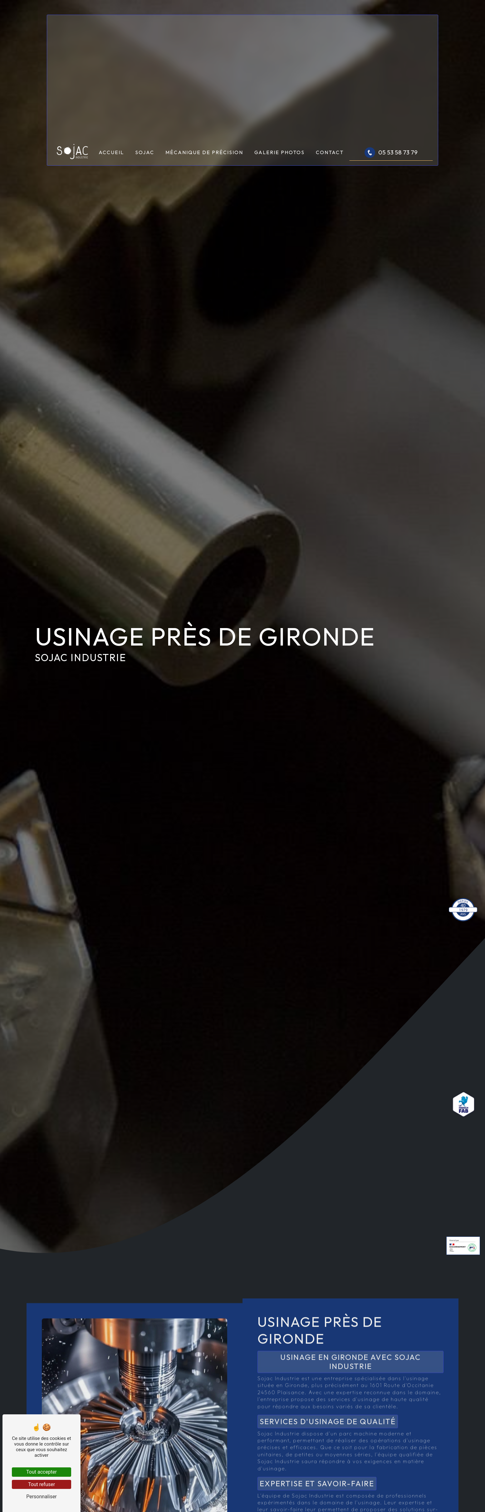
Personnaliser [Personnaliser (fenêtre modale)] (41, 1497)
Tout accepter (41, 1472)
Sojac (144, 152)
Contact (330, 152)
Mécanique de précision (204, 152)
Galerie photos (279, 152)
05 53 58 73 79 (391, 152)
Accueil (111, 152)
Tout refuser (41, 1484)
